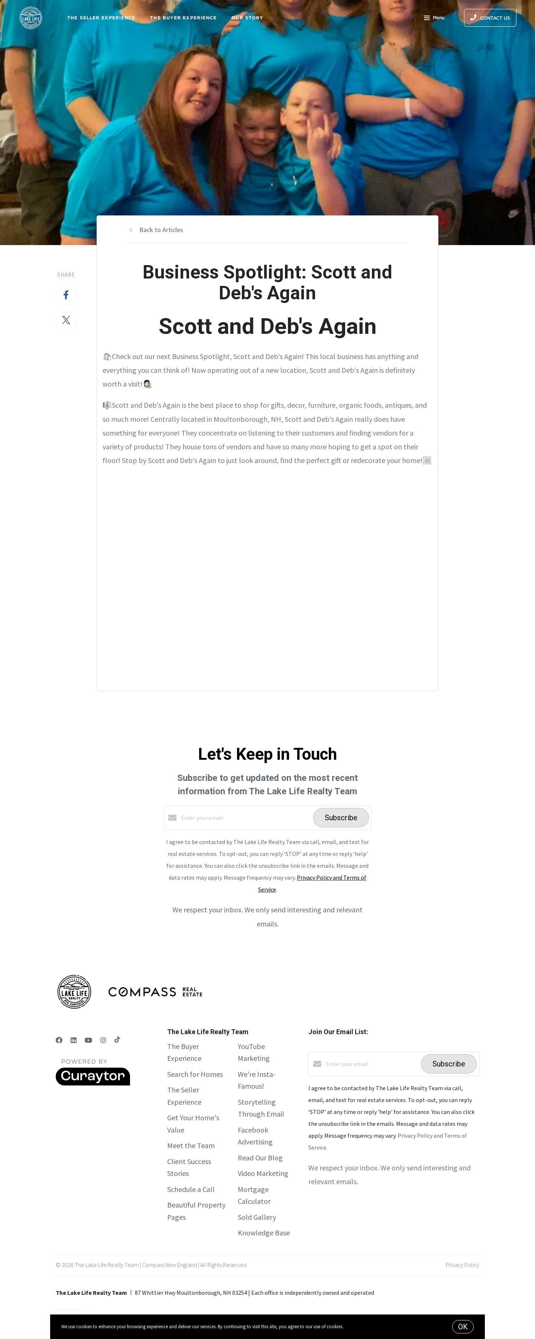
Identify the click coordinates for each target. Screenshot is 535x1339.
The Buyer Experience (183, 17)
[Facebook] (59, 1040)
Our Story (247, 17)
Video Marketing (263, 1173)
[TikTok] (117, 1040)
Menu (434, 18)
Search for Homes (195, 1074)
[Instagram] (103, 1040)
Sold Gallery (257, 1217)
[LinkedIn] (74, 1040)
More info (353, 1326)
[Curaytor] (93, 1083)
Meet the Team (191, 1145)
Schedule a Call (191, 1189)
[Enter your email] (245, 817)
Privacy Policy (462, 1264)
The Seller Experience (101, 17)
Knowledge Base (264, 1232)
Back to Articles (161, 229)
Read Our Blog (260, 1157)
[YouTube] (88, 1040)
